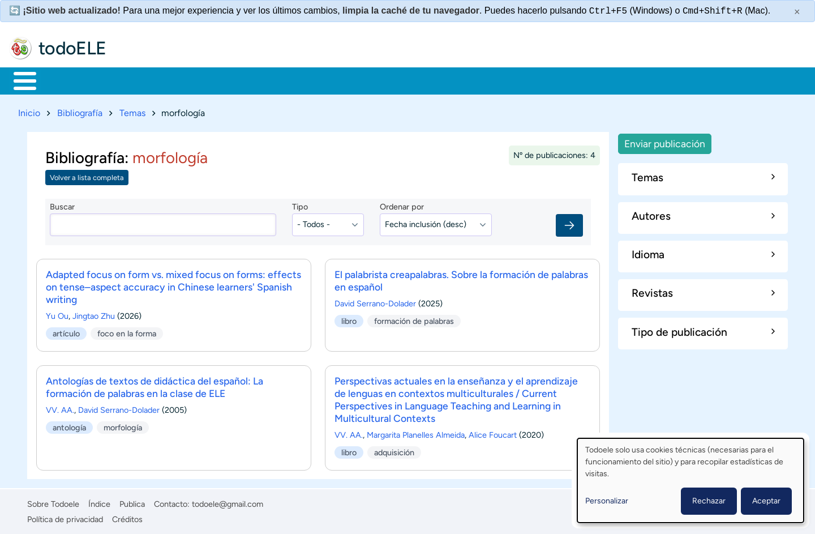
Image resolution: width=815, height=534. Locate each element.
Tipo (300, 205)
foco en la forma (126, 331)
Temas (132, 110)
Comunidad (420, 79)
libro (349, 319)
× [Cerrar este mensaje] (797, 12)
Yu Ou (57, 314)
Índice (99, 502)
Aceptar (766, 501)
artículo (66, 331)
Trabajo (207, 79)
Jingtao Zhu (93, 314)
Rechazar (709, 501)
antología (69, 425)
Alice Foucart (493, 433)
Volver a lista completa (87, 176)
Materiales (64, 79)
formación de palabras (414, 319)
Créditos (127, 517)
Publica (132, 502)
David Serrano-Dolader (375, 301)
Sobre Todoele (53, 502)
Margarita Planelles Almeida (416, 433)
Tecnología (343, 79)
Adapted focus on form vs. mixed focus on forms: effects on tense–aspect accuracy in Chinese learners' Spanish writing (173, 284)
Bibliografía (79, 110)
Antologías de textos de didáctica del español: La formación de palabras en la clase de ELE (154, 385)
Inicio (19, 80)
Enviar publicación (664, 141)
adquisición (394, 450)
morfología (123, 425)
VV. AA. (60, 408)
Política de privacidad (65, 517)
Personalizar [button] (606, 501)
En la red (271, 79)
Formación (138, 79)
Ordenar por (402, 205)
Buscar (472, 80)
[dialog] (690, 480)
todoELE (72, 48)
